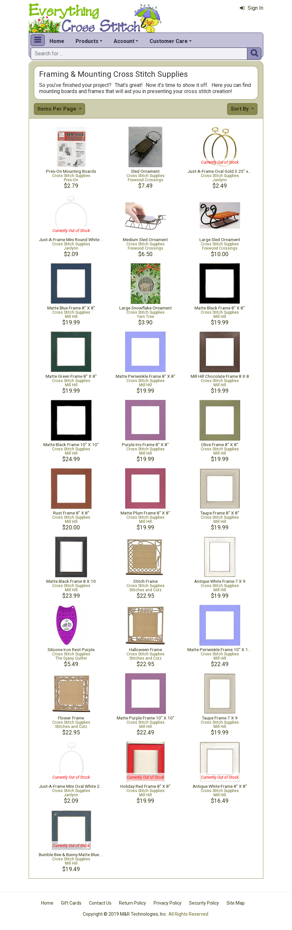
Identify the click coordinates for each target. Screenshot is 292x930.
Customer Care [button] (169, 41)
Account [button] (124, 41)
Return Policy (132, 903)
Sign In (251, 8)
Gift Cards (71, 903)
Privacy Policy (167, 903)
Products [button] (87, 41)
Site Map (235, 903)
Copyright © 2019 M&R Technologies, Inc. (125, 914)
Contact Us (100, 903)
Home (57, 41)
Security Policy (204, 903)
